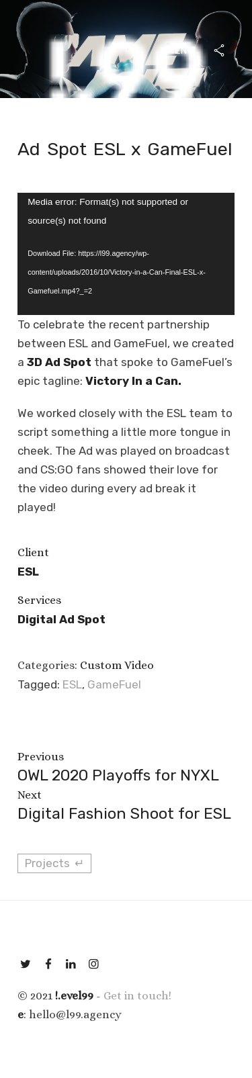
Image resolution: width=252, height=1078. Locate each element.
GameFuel (114, 684)
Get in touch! (137, 995)
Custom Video (117, 665)
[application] (126, 253)
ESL (72, 684)
